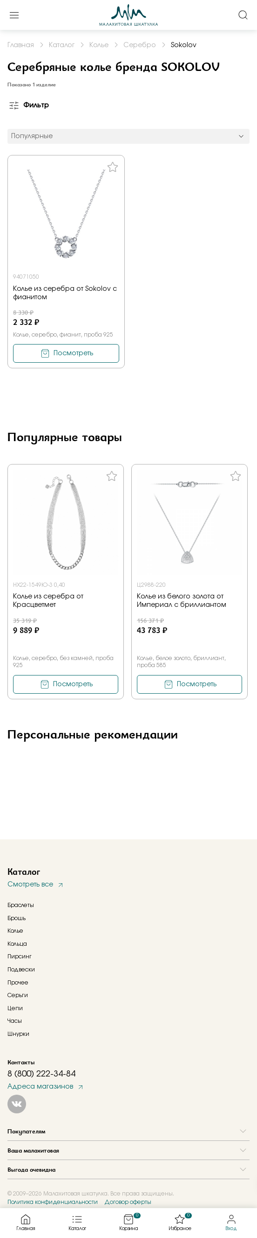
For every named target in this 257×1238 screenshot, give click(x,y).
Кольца (17, 944)
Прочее (17, 982)
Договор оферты (127, 1202)
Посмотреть (73, 353)
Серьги (17, 995)
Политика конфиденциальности (52, 1202)
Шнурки (18, 1034)
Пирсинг (19, 956)
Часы (14, 1021)
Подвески (21, 969)
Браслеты (20, 905)
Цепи (15, 1008)
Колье (15, 931)
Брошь (16, 918)
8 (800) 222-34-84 (41, 1074)
